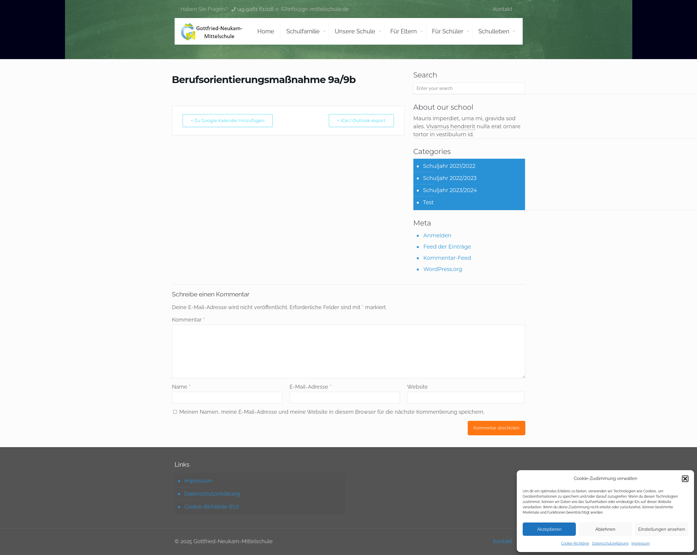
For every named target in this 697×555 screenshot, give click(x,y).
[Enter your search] (469, 88)
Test (428, 202)
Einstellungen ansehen (661, 529)
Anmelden (437, 235)
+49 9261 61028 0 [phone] (258, 9)
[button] (685, 479)
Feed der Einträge (447, 247)
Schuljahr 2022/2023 (450, 178)
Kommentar (188, 320)
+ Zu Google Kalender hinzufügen (228, 120)
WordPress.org (442, 269)
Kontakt (502, 9)
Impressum (640, 543)
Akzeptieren (549, 529)
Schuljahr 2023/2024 (450, 190)
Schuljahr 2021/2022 (449, 166)
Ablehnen (605, 529)
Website (417, 387)
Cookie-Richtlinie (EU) (211, 507)
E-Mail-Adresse (311, 387)
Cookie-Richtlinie (575, 543)
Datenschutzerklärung (610, 543)
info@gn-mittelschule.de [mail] (318, 9)
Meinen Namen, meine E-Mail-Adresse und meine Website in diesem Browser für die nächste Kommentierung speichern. (331, 412)
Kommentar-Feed (447, 258)
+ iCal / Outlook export (360, 120)
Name (181, 387)
